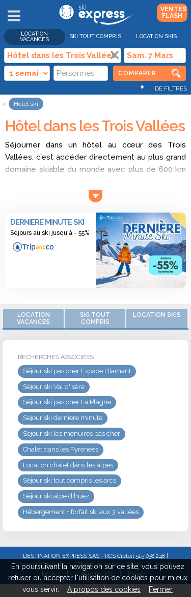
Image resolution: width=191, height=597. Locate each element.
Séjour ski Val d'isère (54, 387)
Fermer (161, 589)
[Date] (155, 55)
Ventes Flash (173, 12)
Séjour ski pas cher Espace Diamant (77, 371)
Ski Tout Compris (95, 36)
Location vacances (34, 37)
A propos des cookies (104, 589)
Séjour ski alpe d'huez (56, 496)
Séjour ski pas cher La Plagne (67, 402)
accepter (58, 578)
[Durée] (27, 73)
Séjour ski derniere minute (62, 418)
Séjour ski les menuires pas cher (71, 433)
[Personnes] (80, 73)
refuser (19, 578)
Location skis (156, 36)
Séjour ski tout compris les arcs (69, 480)
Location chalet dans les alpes (68, 465)
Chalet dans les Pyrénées (60, 449)
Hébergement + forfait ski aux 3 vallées (81, 512)
